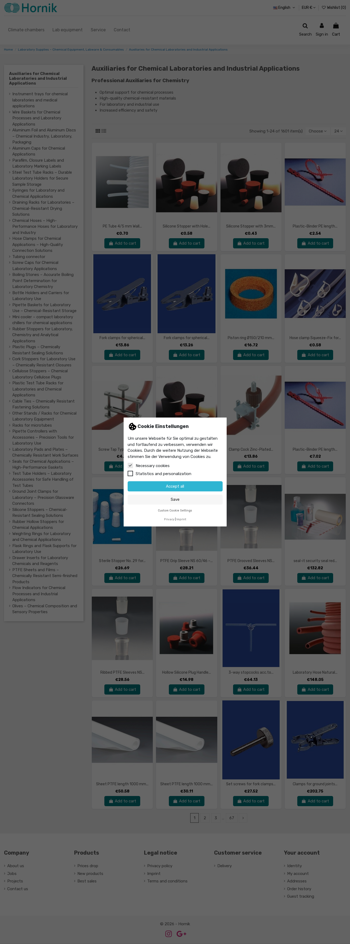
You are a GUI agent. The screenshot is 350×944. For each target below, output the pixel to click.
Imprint (181, 519)
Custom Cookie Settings (175, 510)
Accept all (175, 486)
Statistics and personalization (159, 473)
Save (175, 499)
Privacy (169, 519)
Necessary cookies (149, 465)
